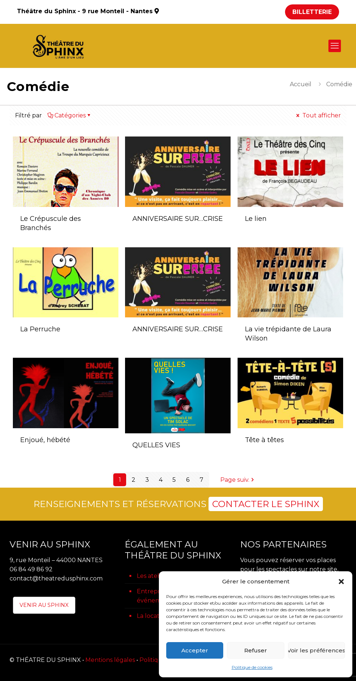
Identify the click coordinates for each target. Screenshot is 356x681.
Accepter (194, 650)
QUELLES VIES (156, 445)
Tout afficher (318, 115)
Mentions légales (110, 659)
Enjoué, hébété (45, 440)
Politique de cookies (252, 667)
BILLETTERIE (312, 11)
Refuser (255, 650)
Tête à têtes (264, 440)
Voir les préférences (316, 650)
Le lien (256, 219)
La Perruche (40, 329)
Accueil (301, 84)
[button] (341, 581)
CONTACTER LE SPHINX (265, 504)
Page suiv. (237, 479)
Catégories (69, 115)
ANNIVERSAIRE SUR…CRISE (177, 219)
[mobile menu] (334, 46)
